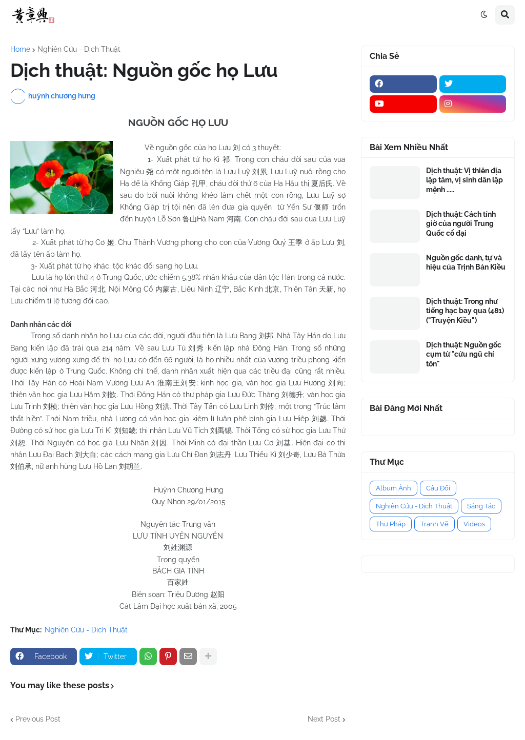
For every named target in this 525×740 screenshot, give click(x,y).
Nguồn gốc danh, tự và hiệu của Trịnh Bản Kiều (466, 262)
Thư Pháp (391, 524)
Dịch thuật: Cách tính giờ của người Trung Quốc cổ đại (461, 223)
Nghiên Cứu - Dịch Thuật (78, 49)
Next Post (324, 719)
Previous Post (37, 719)
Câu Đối (438, 488)
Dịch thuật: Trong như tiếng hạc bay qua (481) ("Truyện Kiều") (465, 310)
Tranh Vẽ (434, 524)
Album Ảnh (393, 488)
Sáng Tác (481, 506)
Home (20, 49)
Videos (474, 524)
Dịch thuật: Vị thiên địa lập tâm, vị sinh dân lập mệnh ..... (464, 180)
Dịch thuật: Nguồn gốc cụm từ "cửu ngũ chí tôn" (463, 354)
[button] (484, 15)
